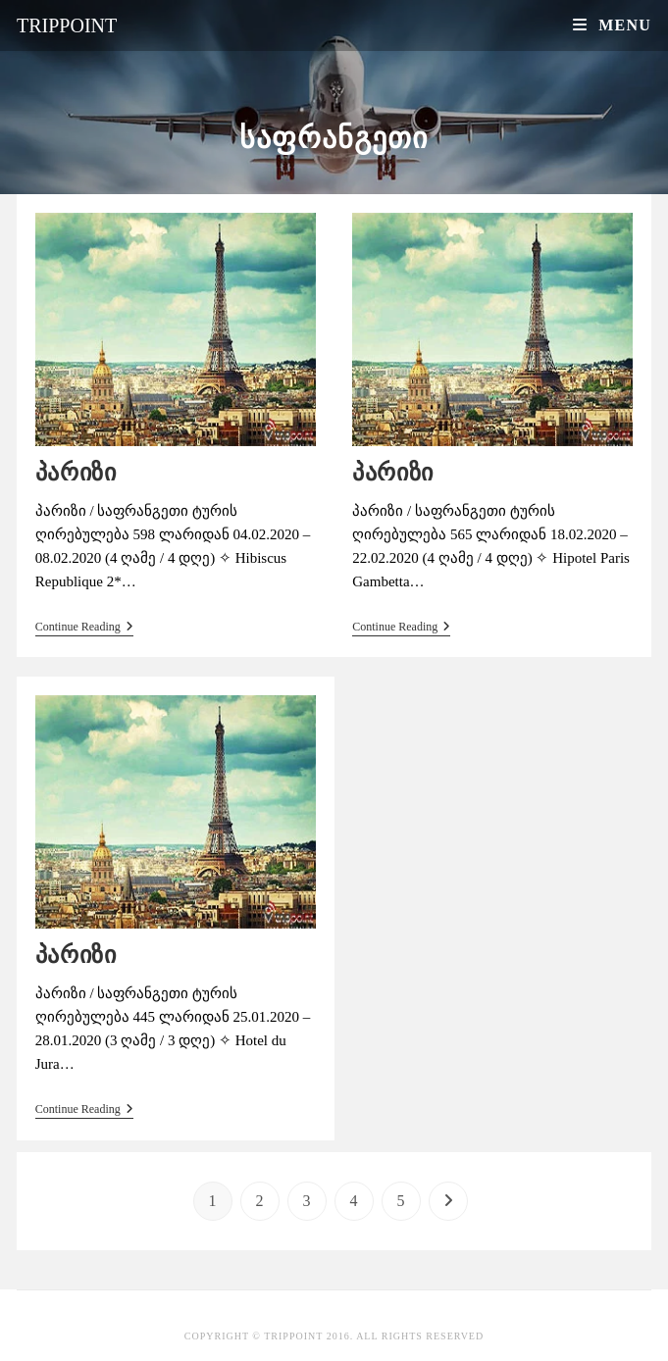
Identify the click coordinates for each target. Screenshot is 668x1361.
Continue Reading (84, 626)
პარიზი (76, 472)
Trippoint (67, 25)
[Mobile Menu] (612, 25)
